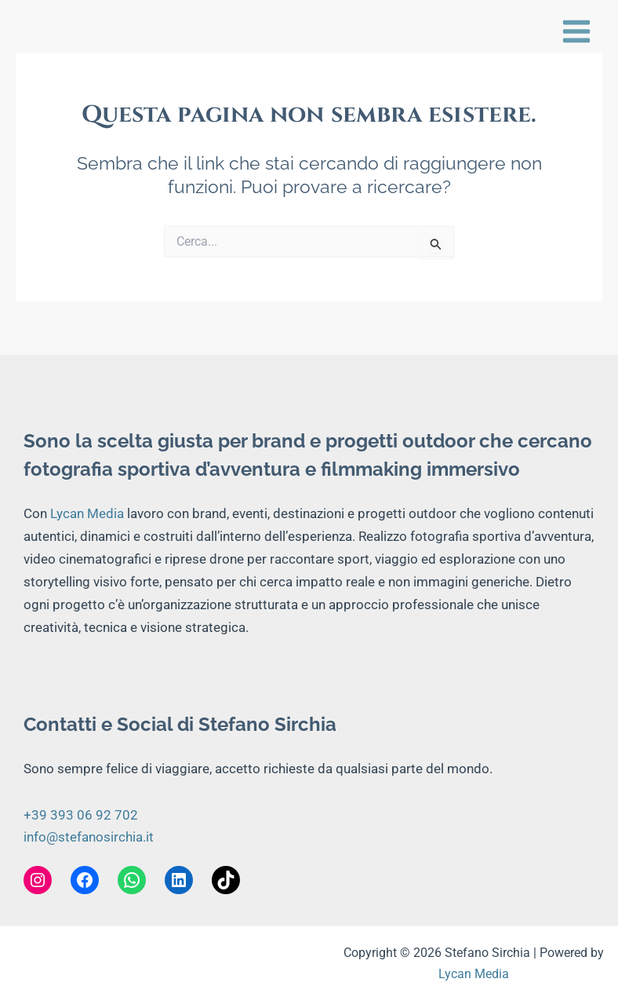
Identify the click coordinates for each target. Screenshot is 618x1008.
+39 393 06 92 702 (81, 815)
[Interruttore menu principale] (576, 31)
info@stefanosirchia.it (89, 837)
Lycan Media (87, 513)
